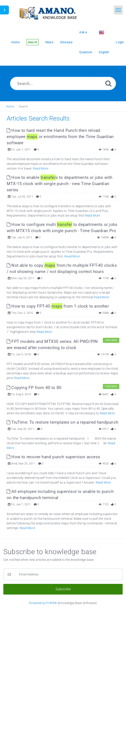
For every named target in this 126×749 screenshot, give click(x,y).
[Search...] (63, 83)
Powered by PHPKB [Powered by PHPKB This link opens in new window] (43, 603)
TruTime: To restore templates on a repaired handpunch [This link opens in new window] (62, 422)
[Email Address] (63, 574)
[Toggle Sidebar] (4, 10)
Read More (40, 168)
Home (10, 106)
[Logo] (48, 12)
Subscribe (63, 589)
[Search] (108, 83)
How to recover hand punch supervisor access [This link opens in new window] (53, 456)
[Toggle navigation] (118, 10)
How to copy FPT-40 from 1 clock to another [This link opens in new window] (58, 306)
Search (23, 106)
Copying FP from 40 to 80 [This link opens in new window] (34, 387)
